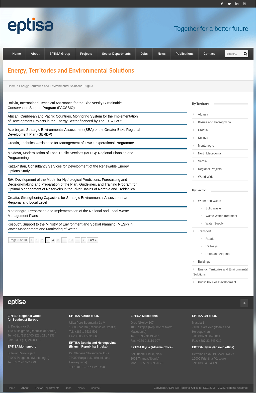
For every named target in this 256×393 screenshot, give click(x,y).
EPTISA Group (60, 53)
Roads (210, 239)
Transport (204, 231)
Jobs (144, 53)
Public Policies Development (217, 282)
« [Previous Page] (32, 240)
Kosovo (203, 138)
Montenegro (206, 145)
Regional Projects (210, 169)
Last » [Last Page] (93, 240)
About (35, 53)
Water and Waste (209, 201)
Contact (209, 53)
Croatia (203, 130)
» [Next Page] (83, 240)
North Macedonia (209, 153)
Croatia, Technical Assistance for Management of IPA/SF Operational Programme (71, 143)
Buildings (204, 261)
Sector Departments (116, 53)
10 (70, 240)
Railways (212, 246)
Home (17, 53)
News (161, 53)
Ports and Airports (217, 254)
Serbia (202, 161)
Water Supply (215, 223)
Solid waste (213, 208)
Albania (203, 114)
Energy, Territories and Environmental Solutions (220, 272)
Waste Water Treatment (221, 216)
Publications (185, 53)
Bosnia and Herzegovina (214, 122)
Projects (86, 53)
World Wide (206, 177)
